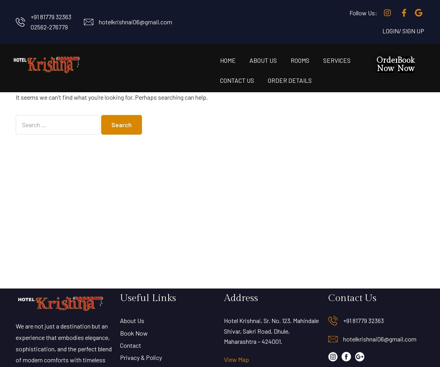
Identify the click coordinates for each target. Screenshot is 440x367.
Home (228, 60)
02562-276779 (49, 27)
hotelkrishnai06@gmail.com (135, 22)
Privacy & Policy (141, 357)
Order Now (387, 64)
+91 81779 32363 (51, 16)
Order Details (290, 80)
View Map (236, 359)
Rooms (300, 60)
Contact (130, 345)
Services (337, 60)
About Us (263, 60)
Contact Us (237, 80)
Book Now (406, 64)
